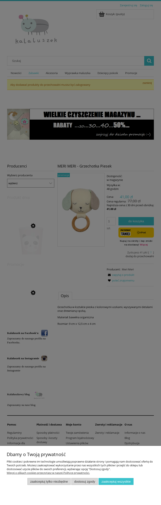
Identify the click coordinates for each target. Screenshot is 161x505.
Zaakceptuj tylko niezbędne (49, 481)
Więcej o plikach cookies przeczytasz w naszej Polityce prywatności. (48, 473)
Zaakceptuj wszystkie (116, 481)
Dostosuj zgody (84, 481)
